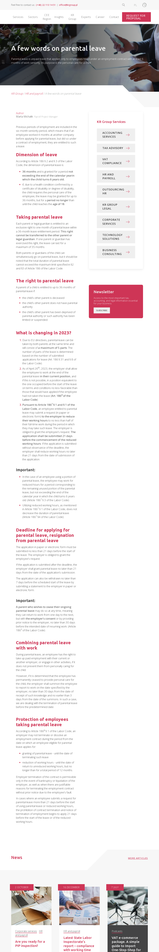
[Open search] (126, 4)
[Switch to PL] (135, 5)
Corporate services (26, 931)
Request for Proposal (135, 17)
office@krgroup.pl (68, 4)
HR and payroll (34, 93)
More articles (138, 858)
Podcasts (117, 931)
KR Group (17, 93)
